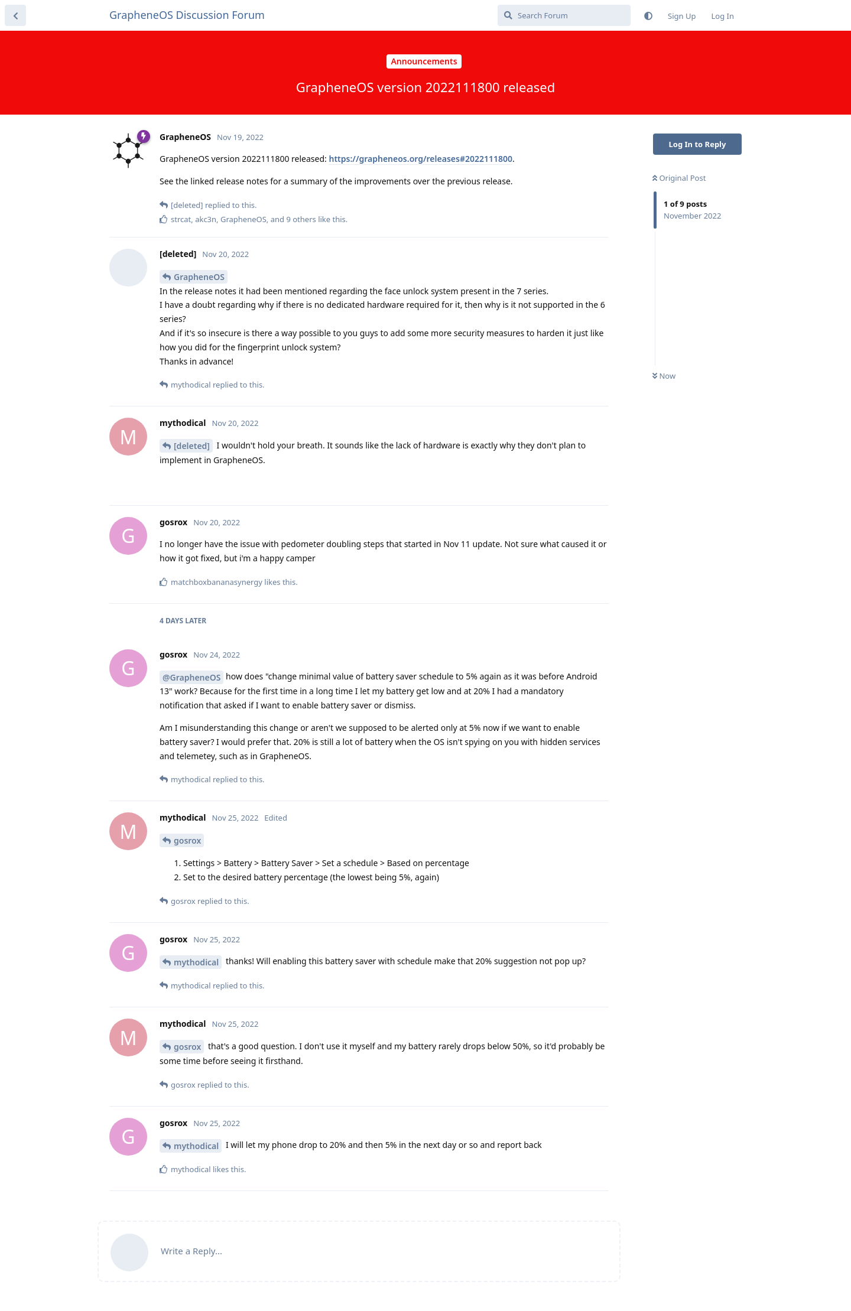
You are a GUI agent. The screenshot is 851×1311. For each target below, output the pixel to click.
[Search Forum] (564, 15)
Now (663, 375)
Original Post (679, 178)
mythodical (196, 962)
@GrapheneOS (191, 677)
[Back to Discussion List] (15, 15)
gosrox (187, 840)
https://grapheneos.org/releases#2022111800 (420, 158)
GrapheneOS (199, 276)
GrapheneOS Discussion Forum (187, 15)
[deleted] (192, 445)
